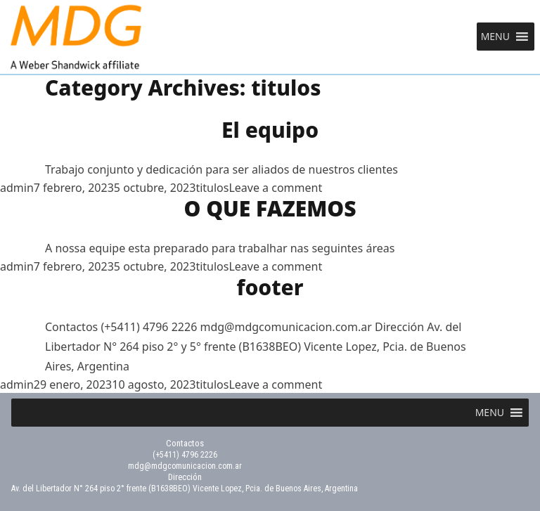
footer (269, 287)
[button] (495, 36)
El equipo (270, 129)
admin (17, 187)
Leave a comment (275, 187)
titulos (212, 187)
